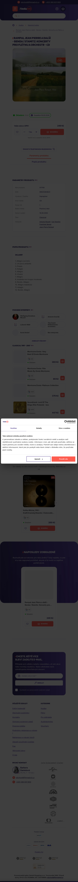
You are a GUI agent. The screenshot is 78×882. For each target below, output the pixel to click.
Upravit (38, 459)
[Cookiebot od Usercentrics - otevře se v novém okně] (65, 421)
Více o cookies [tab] (64, 428)
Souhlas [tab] (13, 428)
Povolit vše (63, 459)
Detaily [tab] (39, 428)
